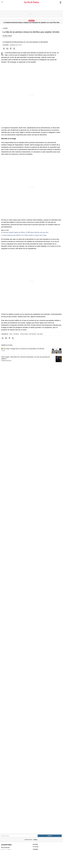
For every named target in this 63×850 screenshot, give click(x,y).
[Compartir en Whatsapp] (4, 48)
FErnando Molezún (6, 360)
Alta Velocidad (32, 334)
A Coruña (35, 846)
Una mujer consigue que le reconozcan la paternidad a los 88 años (23, 348)
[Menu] (2, 2)
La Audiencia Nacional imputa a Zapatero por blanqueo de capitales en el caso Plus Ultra (31, 22)
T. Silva (3, 350)
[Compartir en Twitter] (14, 48)
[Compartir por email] (7, 48)
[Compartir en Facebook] (10, 48)
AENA (10, 334)
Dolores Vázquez (7, 35)
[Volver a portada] (31, 2)
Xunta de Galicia (24, 334)
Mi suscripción (5, 847)
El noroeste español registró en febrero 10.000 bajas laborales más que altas (24, 232)
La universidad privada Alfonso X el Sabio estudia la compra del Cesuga (24, 235)
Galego (35, 839)
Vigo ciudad (39, 334)
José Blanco (16, 334)
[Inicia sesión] (60, 2)
